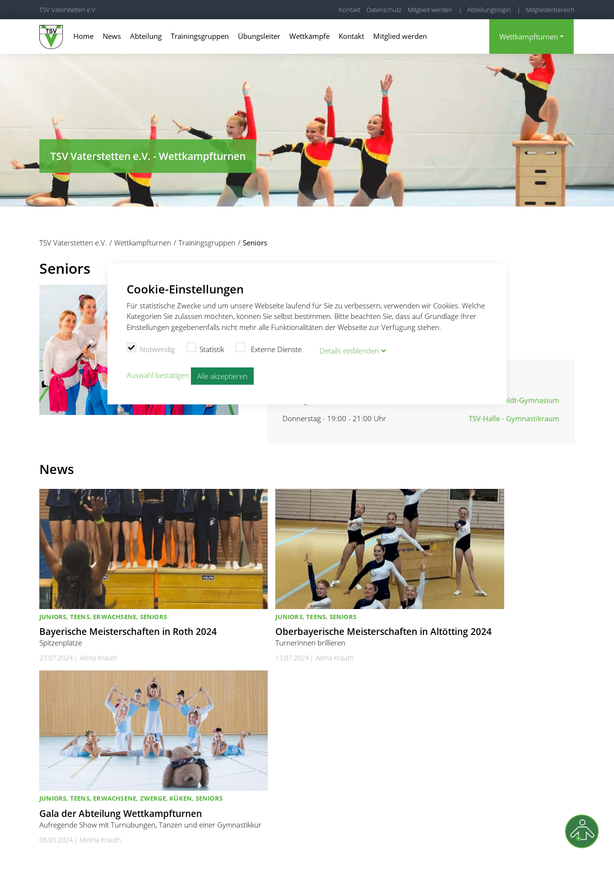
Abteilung (146, 36)
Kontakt (349, 9)
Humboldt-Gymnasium (521, 400)
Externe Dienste (269, 347)
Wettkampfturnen (528, 36)
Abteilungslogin (489, 9)
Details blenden (349, 348)
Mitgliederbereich (550, 9)
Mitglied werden (430, 9)
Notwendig (151, 347)
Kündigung (559, 857)
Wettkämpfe (309, 36)
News (112, 36)
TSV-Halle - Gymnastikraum (514, 418)
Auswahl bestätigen (158, 373)
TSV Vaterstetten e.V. (68, 9)
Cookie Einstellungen (388, 857)
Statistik (205, 347)
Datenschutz (383, 9)
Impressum (473, 857)
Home (83, 36)
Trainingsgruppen (200, 36)
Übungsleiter (259, 36)
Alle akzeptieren (222, 374)
